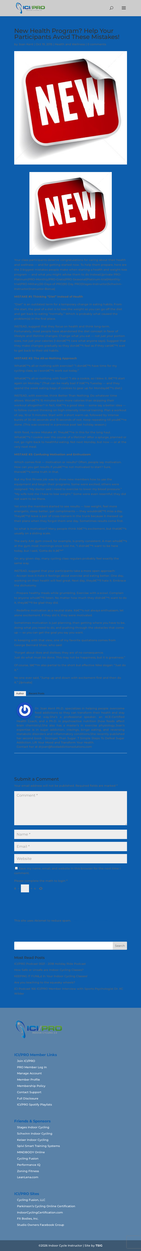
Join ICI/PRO (26, 1061)
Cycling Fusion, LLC (31, 1200)
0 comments (96, 44)
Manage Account (29, 1073)
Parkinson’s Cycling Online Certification (46, 1206)
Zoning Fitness (28, 1171)
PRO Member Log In (32, 1067)
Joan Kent (26, 44)
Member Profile (28, 1079)
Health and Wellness (70, 44)
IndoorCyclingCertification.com (40, 1212)
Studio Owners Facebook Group (40, 1225)
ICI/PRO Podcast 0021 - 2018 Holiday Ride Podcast (50, 964)
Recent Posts (36, 693)
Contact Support (29, 1092)
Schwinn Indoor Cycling (34, 1133)
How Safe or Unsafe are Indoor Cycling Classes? (49, 970)
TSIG (99, 1245)
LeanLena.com (27, 1177)
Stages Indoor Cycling (33, 1127)
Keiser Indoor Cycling (32, 1140)
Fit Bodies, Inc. (27, 1218)
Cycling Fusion (28, 1158)
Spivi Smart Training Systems (38, 1146)
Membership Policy (31, 1086)
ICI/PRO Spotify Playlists (34, 1104)
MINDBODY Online (31, 1152)
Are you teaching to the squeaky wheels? (44, 982)
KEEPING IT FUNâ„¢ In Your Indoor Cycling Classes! (50, 976)
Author (20, 693)
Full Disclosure (27, 1098)
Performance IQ (28, 1165)
